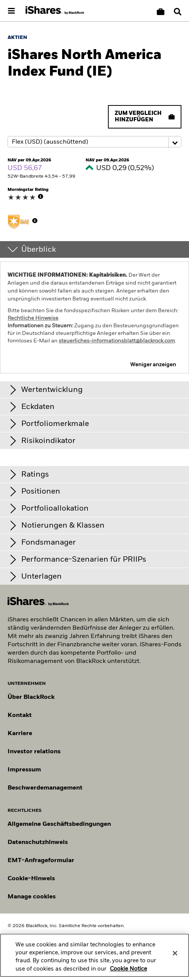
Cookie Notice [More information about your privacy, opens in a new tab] (128, 973)
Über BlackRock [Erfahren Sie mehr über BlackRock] (31, 697)
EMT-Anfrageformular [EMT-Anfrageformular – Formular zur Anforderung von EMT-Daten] (41, 861)
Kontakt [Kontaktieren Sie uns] (20, 715)
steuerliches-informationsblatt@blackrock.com (117, 341)
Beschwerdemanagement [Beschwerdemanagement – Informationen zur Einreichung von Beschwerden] (45, 788)
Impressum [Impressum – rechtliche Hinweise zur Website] (24, 770)
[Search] (177, 11)
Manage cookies (32, 897)
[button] (177, 11)
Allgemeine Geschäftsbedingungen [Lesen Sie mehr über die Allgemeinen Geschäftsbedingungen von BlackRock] (59, 824)
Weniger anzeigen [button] (153, 364)
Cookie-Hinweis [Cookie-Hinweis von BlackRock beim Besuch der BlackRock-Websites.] (31, 879)
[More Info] (40, 196)
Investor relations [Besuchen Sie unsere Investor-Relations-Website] (34, 752)
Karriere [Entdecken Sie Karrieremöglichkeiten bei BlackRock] (20, 734)
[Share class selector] (94, 141)
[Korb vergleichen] (160, 11)
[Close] (175, 957)
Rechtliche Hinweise (33, 318)
